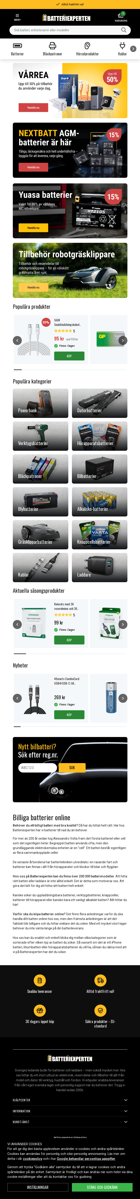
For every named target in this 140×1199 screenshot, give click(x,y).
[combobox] (70, 30)
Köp (69, 356)
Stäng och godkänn (102, 1187)
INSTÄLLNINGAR (38, 1187)
